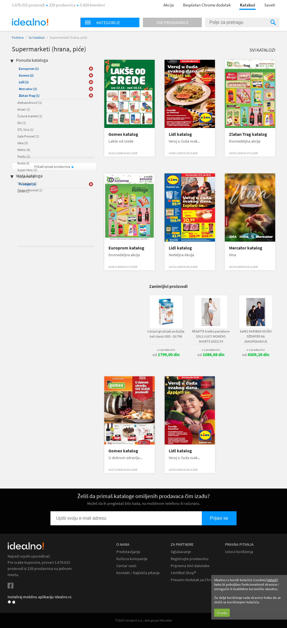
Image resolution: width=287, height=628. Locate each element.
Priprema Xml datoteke (190, 565)
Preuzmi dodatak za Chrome (194, 579)
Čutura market (29, 116)
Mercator (28, 89)
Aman (23, 109)
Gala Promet (28, 136)
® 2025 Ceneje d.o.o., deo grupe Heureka (143, 620)
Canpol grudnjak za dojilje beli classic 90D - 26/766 (165, 333)
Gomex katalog (123, 134)
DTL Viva (25, 129)
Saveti (269, 5)
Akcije (168, 5)
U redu (222, 612)
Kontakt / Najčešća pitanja (137, 572)
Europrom (29, 69)
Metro (23, 150)
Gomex (26, 75)
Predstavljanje (128, 551)
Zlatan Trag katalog (248, 134)
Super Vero (27, 170)
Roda (23, 163)
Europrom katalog (126, 248)
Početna (18, 37)
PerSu (23, 156)
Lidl (24, 82)
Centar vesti (126, 565)
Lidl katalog (180, 134)
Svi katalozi (37, 37)
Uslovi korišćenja (239, 551)
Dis (21, 123)
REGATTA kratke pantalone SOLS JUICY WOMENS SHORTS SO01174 (211, 336)
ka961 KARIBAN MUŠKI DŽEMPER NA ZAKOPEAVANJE (256, 336)
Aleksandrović (29, 102)
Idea (22, 143)
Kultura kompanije (131, 558)
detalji (272, 579)
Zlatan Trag (29, 95)
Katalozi (247, 5)
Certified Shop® (183, 572)
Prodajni (27, 184)
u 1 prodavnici (166, 350)
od (166, 354)
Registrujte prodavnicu (190, 558)
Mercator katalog (245, 248)
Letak (23, 191)
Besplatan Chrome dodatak (207, 5)
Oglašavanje (181, 551)
